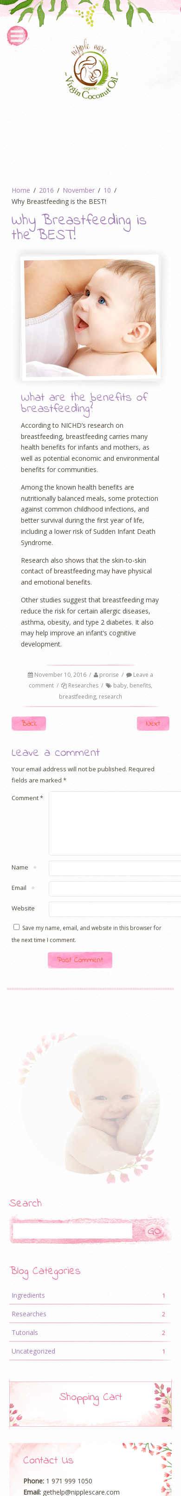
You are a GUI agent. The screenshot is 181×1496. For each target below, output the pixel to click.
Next (153, 723)
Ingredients (90, 1306)
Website (23, 919)
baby (120, 685)
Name (20, 879)
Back (29, 723)
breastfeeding (77, 697)
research (110, 697)
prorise (109, 675)
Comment (27, 798)
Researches (83, 685)
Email (19, 899)
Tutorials (90, 1343)
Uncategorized (90, 1362)
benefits (140, 685)
